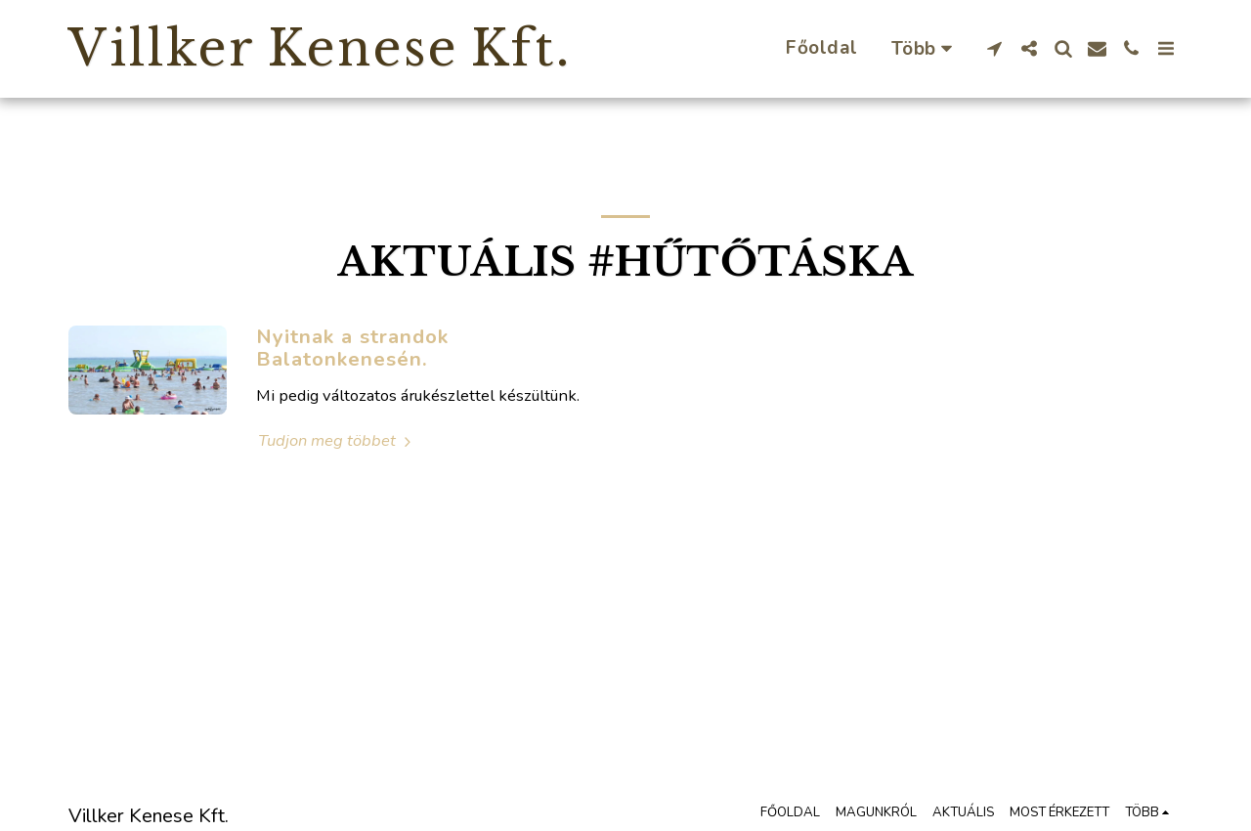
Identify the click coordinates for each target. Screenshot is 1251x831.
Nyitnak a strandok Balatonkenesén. (352, 347)
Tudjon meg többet (337, 440)
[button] (994, 48)
